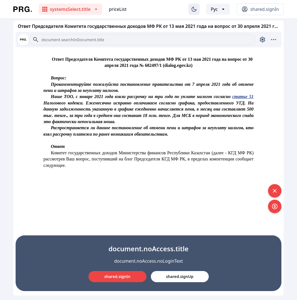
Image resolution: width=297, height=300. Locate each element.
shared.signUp (179, 276)
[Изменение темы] (194, 9)
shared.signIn (117, 276)
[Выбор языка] (218, 9)
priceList (117, 9)
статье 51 (243, 96)
